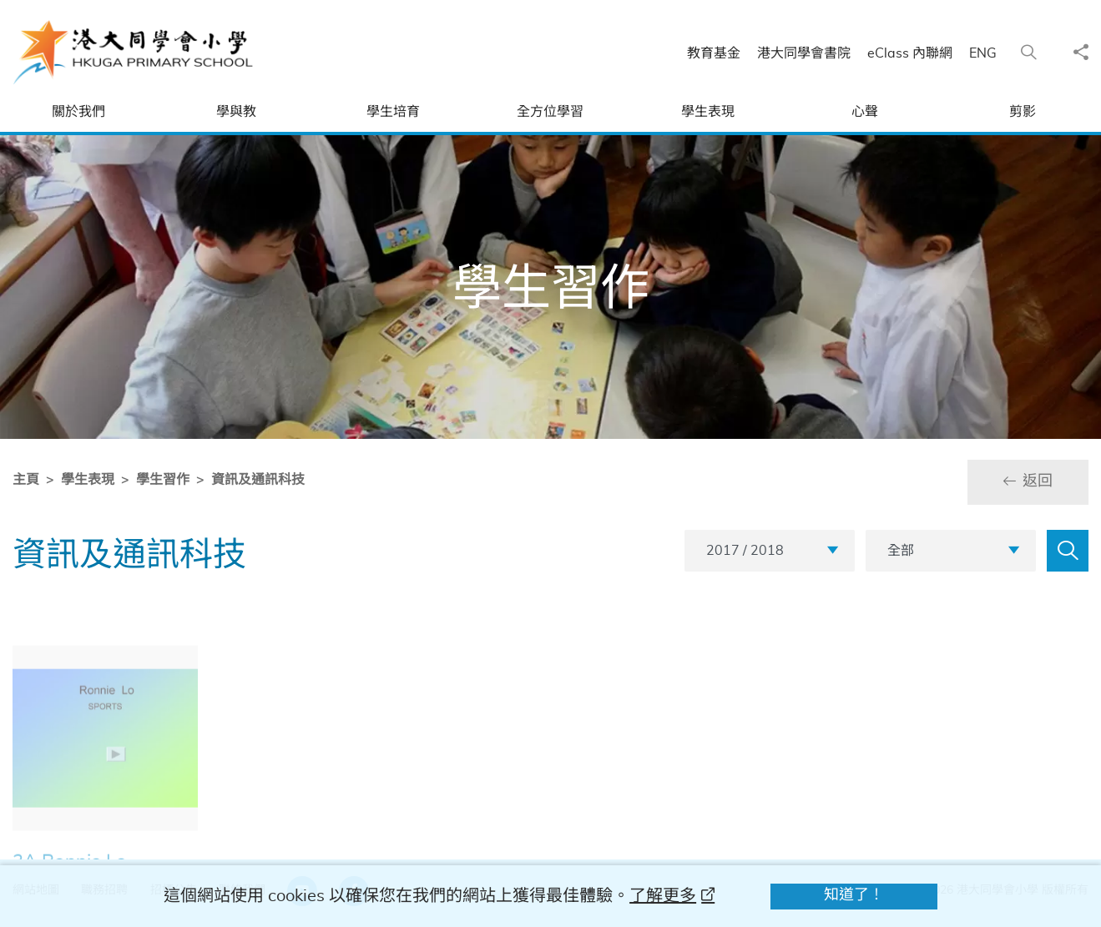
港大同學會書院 (812, 53)
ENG (991, 53)
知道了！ (854, 895)
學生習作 (159, 479)
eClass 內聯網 (918, 53)
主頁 (22, 479)
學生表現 (84, 479)
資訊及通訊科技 (254, 479)
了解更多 (662, 896)
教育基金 (722, 53)
